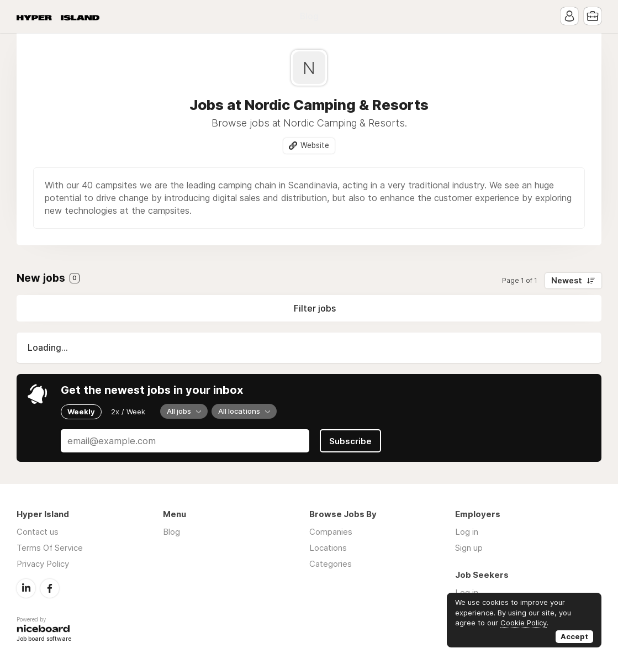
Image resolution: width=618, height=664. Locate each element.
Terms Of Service (50, 547)
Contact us (38, 531)
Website (314, 145)
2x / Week (128, 411)
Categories (330, 563)
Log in (466, 531)
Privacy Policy (43, 563)
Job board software (44, 639)
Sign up (469, 547)
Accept (574, 636)
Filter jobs (315, 308)
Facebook (49, 588)
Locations (328, 547)
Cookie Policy (523, 622)
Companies (330, 531)
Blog (309, 16)
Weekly (81, 411)
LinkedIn (26, 588)
